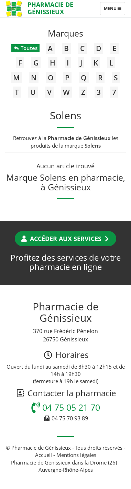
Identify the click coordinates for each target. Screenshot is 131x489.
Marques (65, 33)
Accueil (43, 454)
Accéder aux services (65, 238)
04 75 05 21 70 (65, 407)
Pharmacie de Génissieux (50, 8)
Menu (114, 10)
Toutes (25, 47)
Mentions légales (76, 454)
